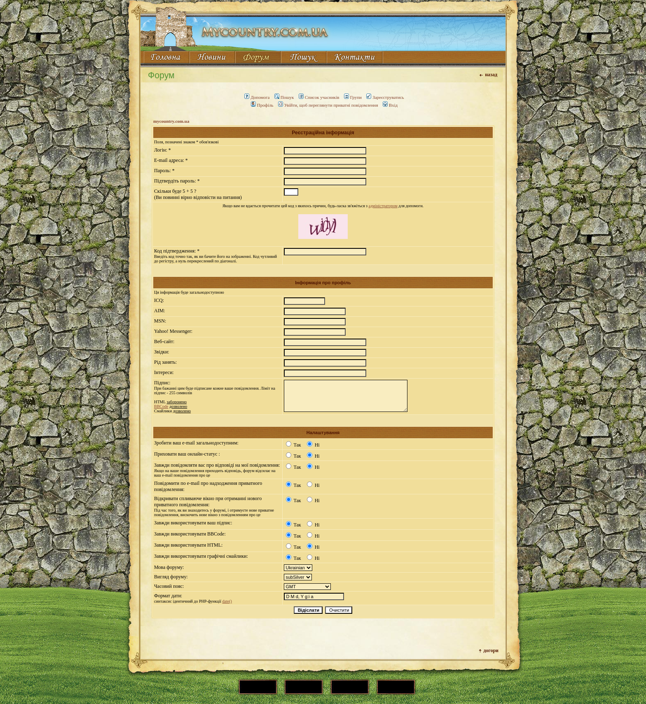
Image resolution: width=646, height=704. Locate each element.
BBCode (161, 406)
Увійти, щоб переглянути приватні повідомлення (328, 105)
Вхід (390, 105)
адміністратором (383, 205)
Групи (353, 97)
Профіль (262, 105)
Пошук (284, 97)
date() (227, 601)
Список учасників (319, 97)
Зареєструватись (385, 97)
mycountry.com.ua (171, 121)
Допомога (256, 97)
